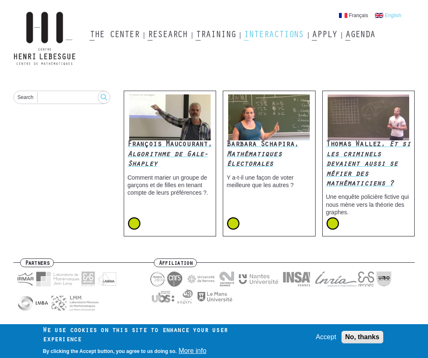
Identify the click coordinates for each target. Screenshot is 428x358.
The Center (114, 35)
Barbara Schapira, (262, 154)
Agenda (360, 35)
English (393, 15)
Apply (324, 35)
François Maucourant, (169, 154)
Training (215, 35)
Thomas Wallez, (368, 164)
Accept (326, 339)
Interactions (273, 35)
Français (358, 15)
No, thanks (362, 339)
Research (167, 35)
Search (25, 97)
